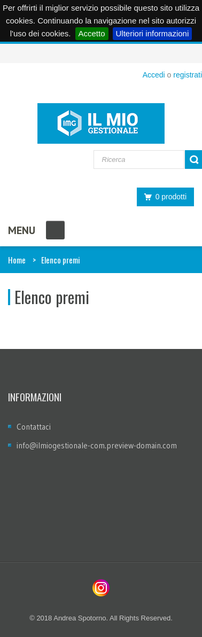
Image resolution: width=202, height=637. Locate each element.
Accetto (92, 33)
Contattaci (34, 427)
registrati (187, 75)
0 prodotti (162, 197)
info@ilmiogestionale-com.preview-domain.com (97, 445)
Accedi (154, 75)
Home (17, 260)
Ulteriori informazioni (152, 33)
